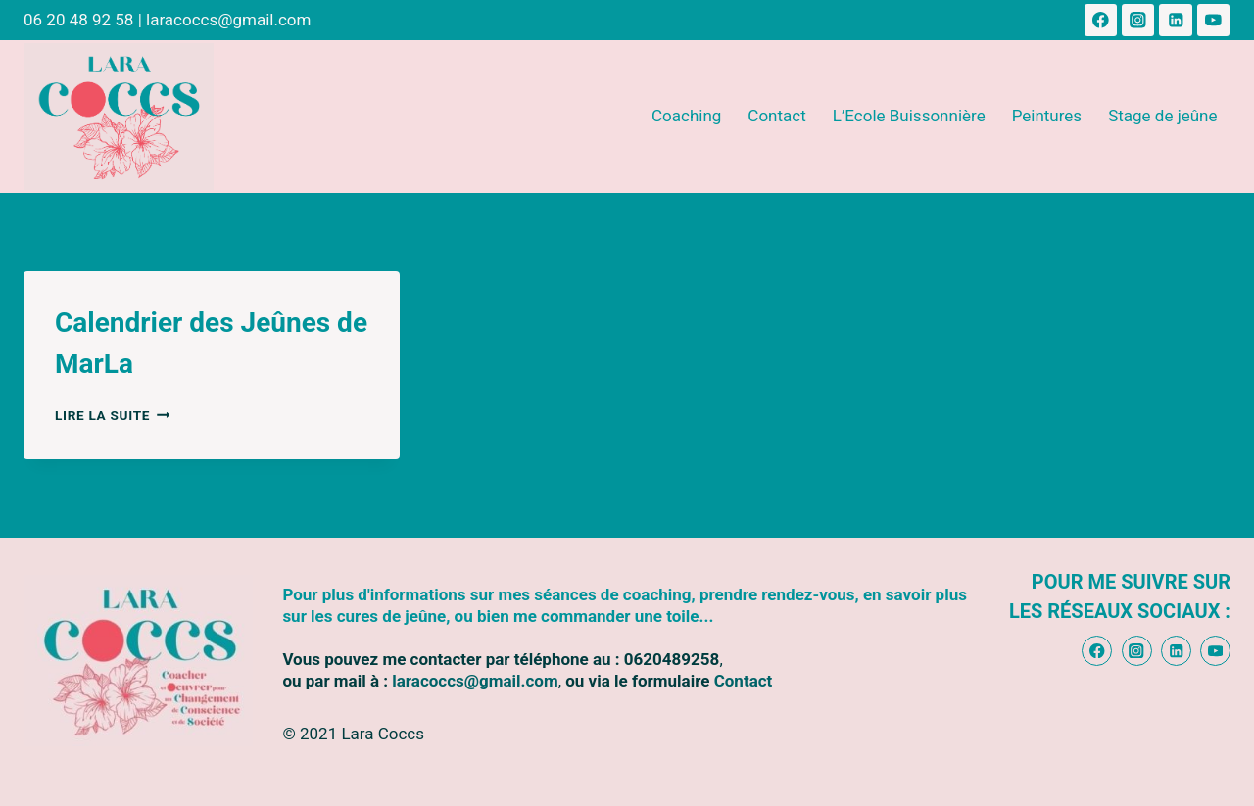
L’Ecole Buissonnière (909, 115)
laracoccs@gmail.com (228, 19)
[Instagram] (1138, 20)
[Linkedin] (1175, 20)
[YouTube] (1213, 20)
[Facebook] (1101, 20)
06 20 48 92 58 (78, 19)
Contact (776, 115)
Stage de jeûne (1162, 115)
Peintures (1047, 115)
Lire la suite (112, 415)
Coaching (686, 115)
